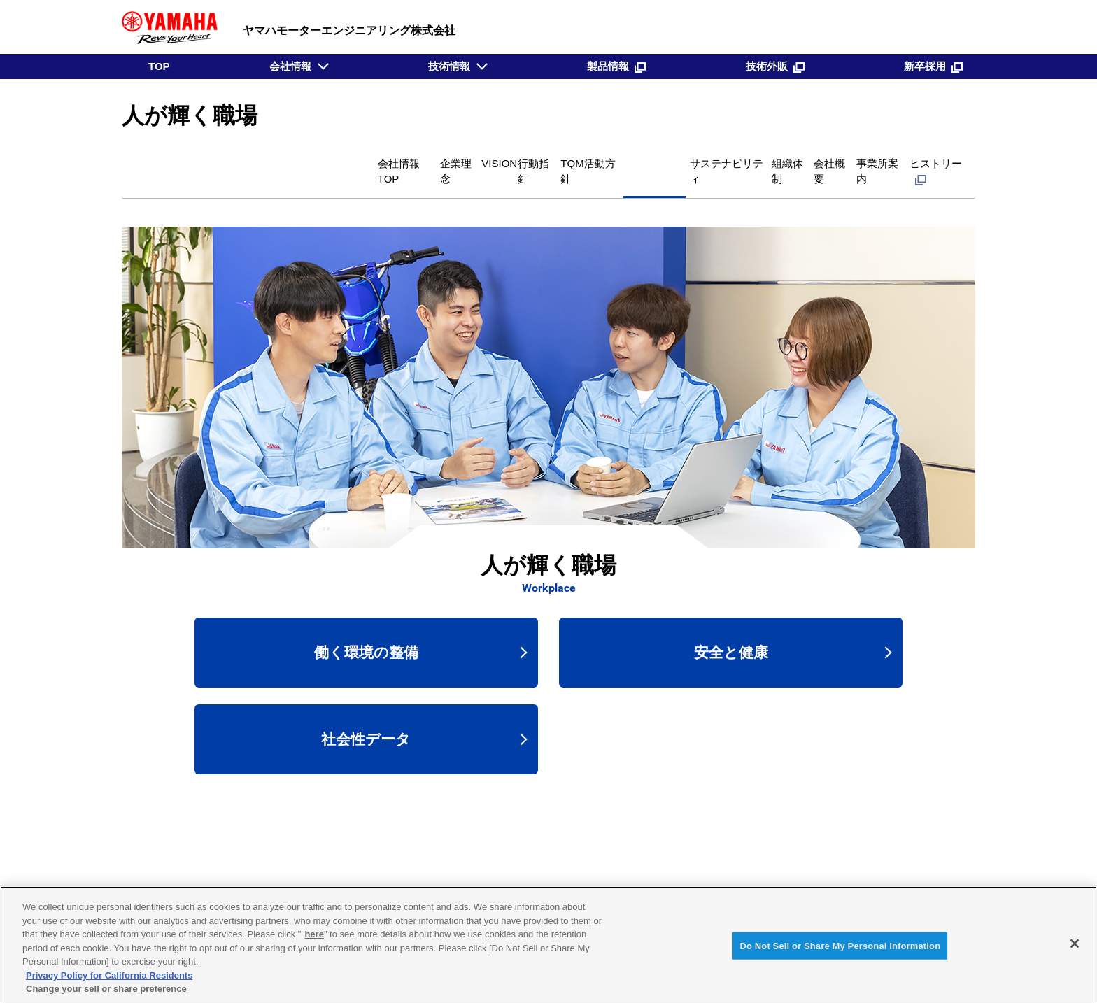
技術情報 (449, 66)
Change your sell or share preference (106, 988)
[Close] (1074, 943)
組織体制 (715, 162)
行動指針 (371, 162)
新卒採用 (933, 66)
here (313, 934)
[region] (548, 944)
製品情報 (616, 66)
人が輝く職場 (533, 162)
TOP (159, 66)
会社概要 (778, 162)
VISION (312, 162)
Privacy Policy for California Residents (109, 975)
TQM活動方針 (447, 162)
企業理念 (252, 162)
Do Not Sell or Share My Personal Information (839, 945)
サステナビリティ (630, 162)
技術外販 (775, 66)
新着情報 (751, 865)
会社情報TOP (179, 162)
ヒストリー (929, 162)
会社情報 (290, 66)
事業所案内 (847, 162)
